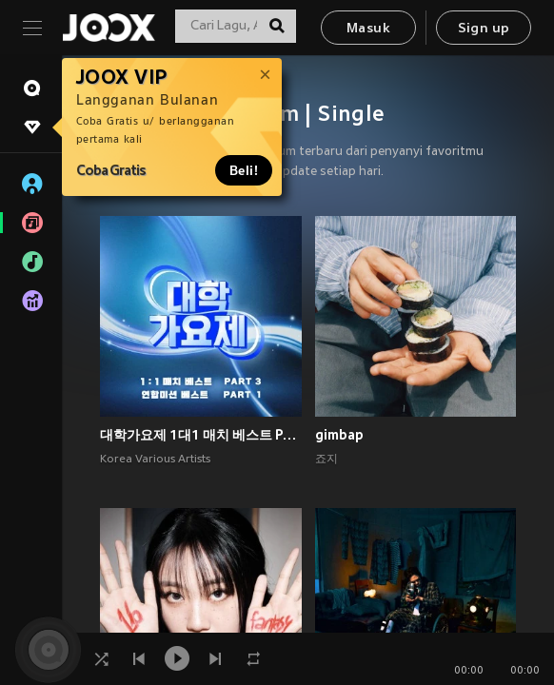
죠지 (326, 459)
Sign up (484, 29)
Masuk (368, 29)
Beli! (243, 170)
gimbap (339, 434)
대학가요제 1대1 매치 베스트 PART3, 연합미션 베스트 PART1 (201, 434)
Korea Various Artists (155, 459)
